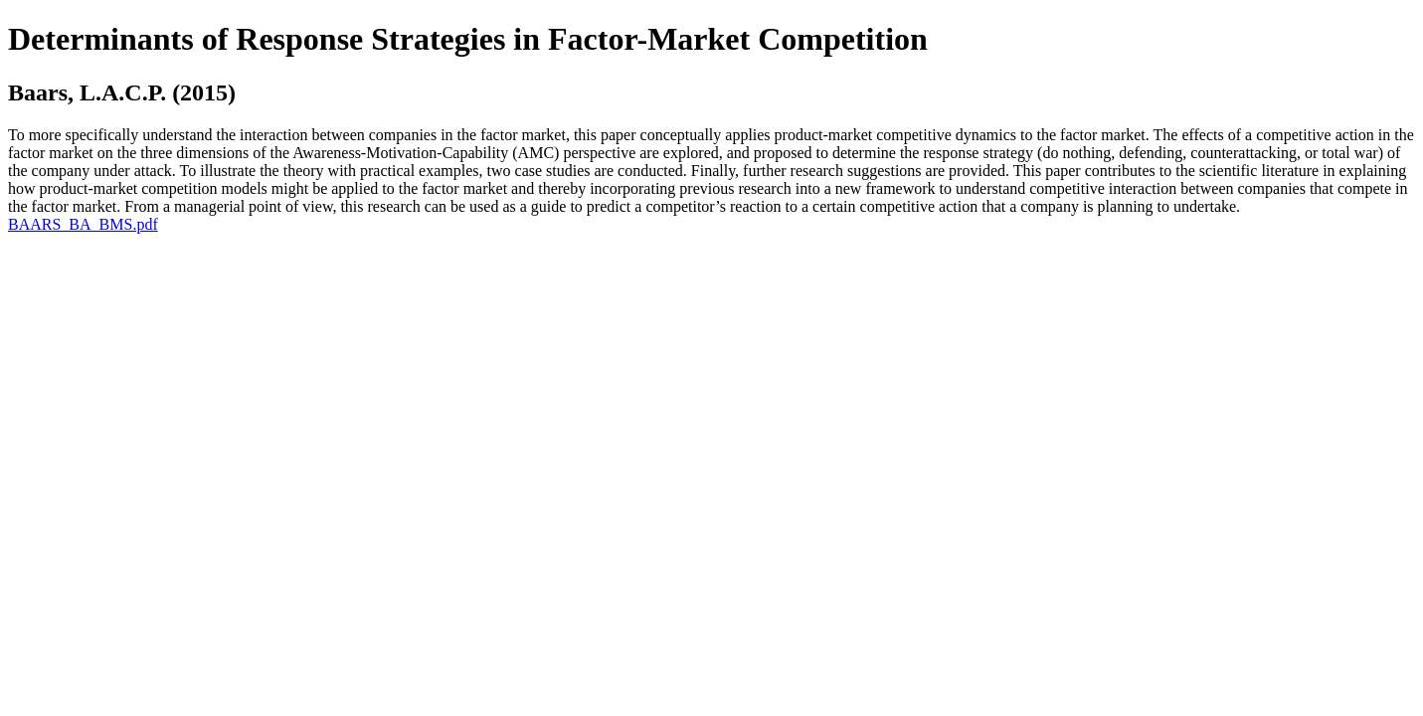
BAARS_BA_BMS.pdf (83, 224)
